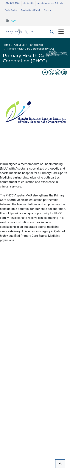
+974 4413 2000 (12, 3)
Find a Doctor (11, 10)
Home (6, 44)
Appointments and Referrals (50, 3)
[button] (52, 32)
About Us (19, 44)
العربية (13, 20)
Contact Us (29, 3)
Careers (47, 10)
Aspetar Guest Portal (30, 10)
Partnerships (36, 44)
